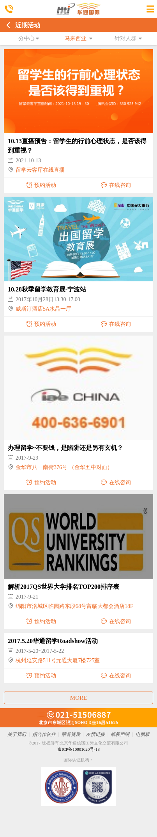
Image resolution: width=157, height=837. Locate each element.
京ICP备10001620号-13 (78, 749)
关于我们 (16, 734)
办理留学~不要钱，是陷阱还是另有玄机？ (65, 447)
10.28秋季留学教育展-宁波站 (47, 289)
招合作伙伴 (44, 734)
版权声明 (120, 734)
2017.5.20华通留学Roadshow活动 (53, 641)
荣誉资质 (71, 734)
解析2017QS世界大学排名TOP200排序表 (63, 586)
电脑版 (143, 734)
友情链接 (95, 734)
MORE (78, 698)
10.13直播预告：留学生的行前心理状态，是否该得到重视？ (77, 146)
